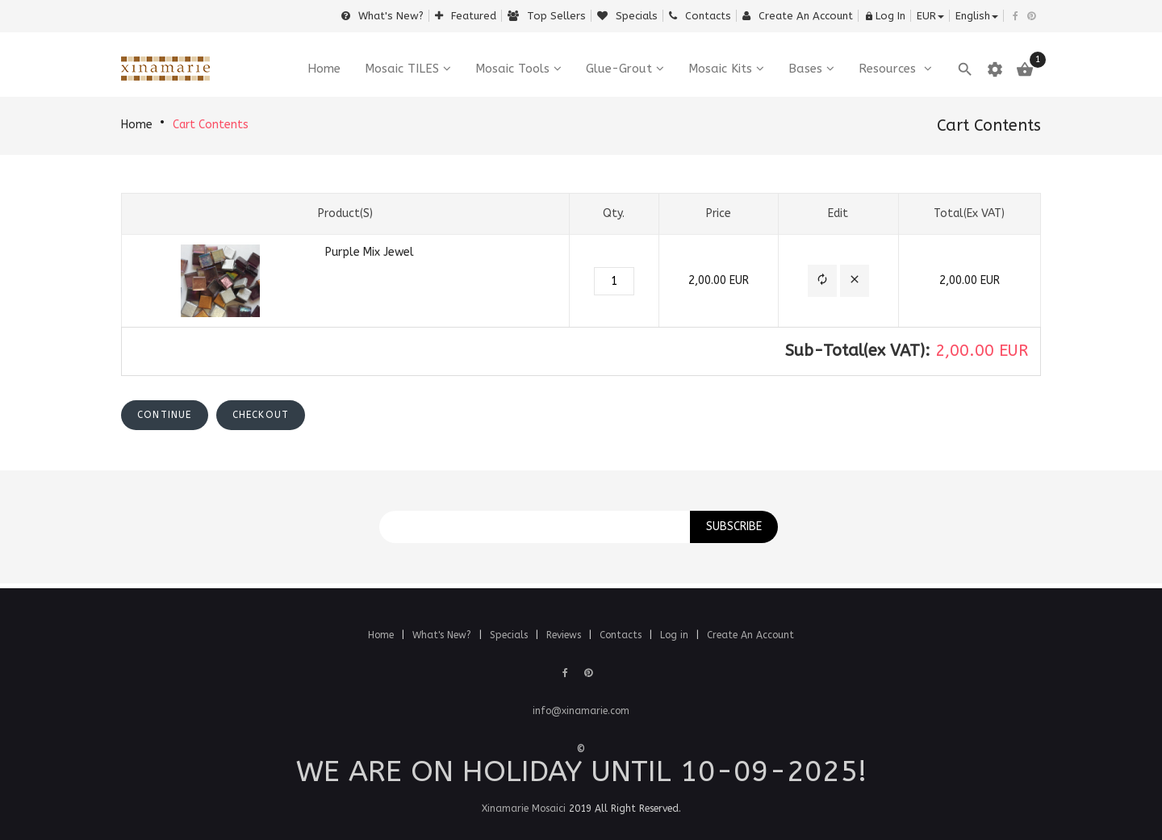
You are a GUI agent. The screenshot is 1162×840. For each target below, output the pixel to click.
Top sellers (547, 16)
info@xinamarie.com (581, 711)
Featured (465, 16)
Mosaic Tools (512, 68)
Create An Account (750, 635)
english (976, 16)
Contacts (700, 16)
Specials (627, 16)
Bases (805, 68)
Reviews (565, 635)
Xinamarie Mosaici (524, 808)
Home (137, 125)
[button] (822, 281)
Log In (884, 16)
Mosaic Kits (720, 68)
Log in (676, 635)
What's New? (382, 16)
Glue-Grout (619, 68)
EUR (930, 16)
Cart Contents (211, 125)
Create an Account (797, 16)
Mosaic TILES (402, 68)
